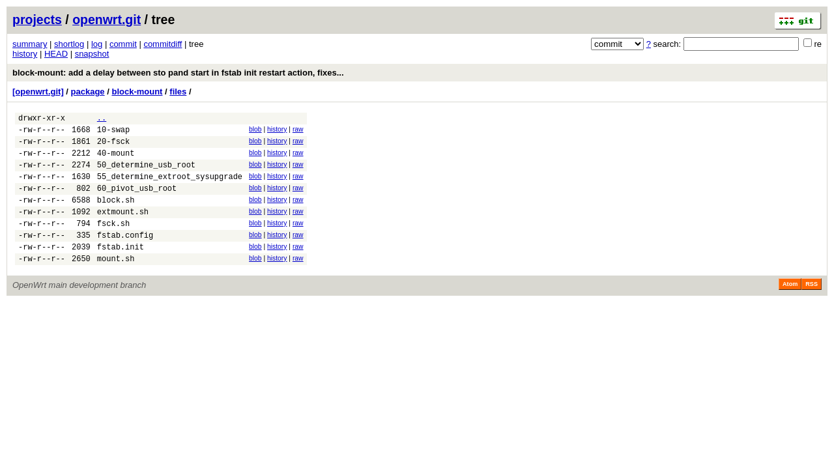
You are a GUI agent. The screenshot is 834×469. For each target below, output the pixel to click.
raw (298, 131)
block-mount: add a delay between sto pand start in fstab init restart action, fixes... (178, 73)
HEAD (56, 54)
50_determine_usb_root (146, 174)
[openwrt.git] (38, 91)
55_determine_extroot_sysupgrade (169, 187)
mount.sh (116, 283)
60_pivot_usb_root (137, 201)
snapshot (92, 54)
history (24, 54)
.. (101, 119)
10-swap (113, 133)
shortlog (69, 44)
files (177, 91)
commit (123, 44)
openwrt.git (106, 19)
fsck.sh (113, 242)
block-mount (136, 91)
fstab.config (125, 256)
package (88, 91)
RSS (811, 309)
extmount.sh (123, 228)
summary (29, 44)
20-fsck (113, 146)
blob (255, 131)
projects (37, 19)
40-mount (116, 160)
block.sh (116, 215)
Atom (790, 309)
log (96, 44)
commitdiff (162, 44)
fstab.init (120, 270)
